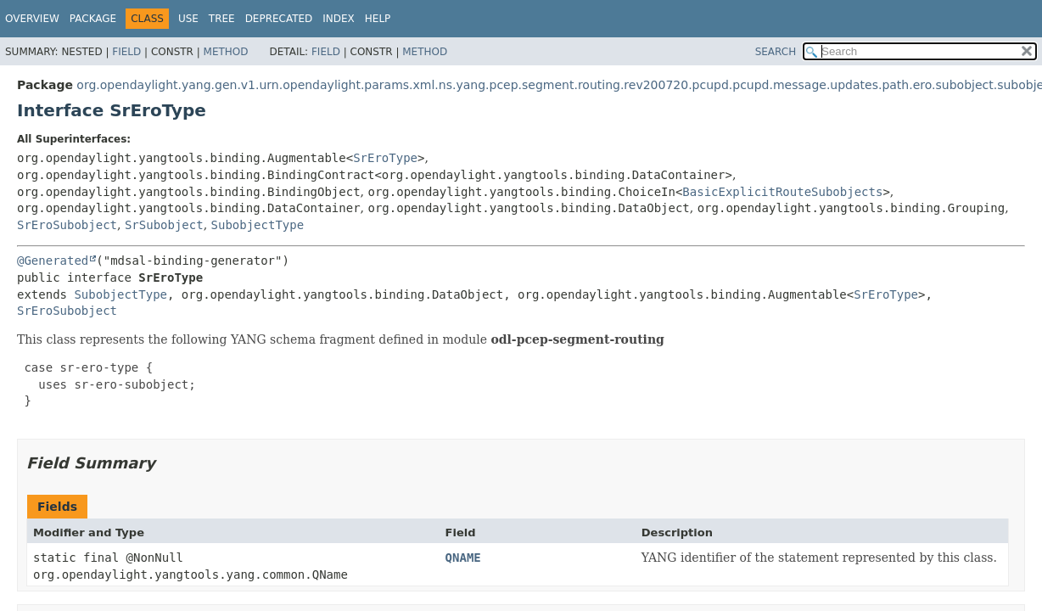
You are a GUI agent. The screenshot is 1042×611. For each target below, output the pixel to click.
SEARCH (776, 52)
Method (226, 52)
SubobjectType (258, 225)
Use (188, 19)
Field (126, 52)
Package (93, 19)
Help (378, 19)
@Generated (52, 260)
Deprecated (279, 19)
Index (338, 19)
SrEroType (385, 158)
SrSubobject (164, 225)
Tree (222, 19)
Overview (32, 19)
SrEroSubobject (67, 225)
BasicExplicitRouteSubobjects (782, 192)
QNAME (463, 557)
